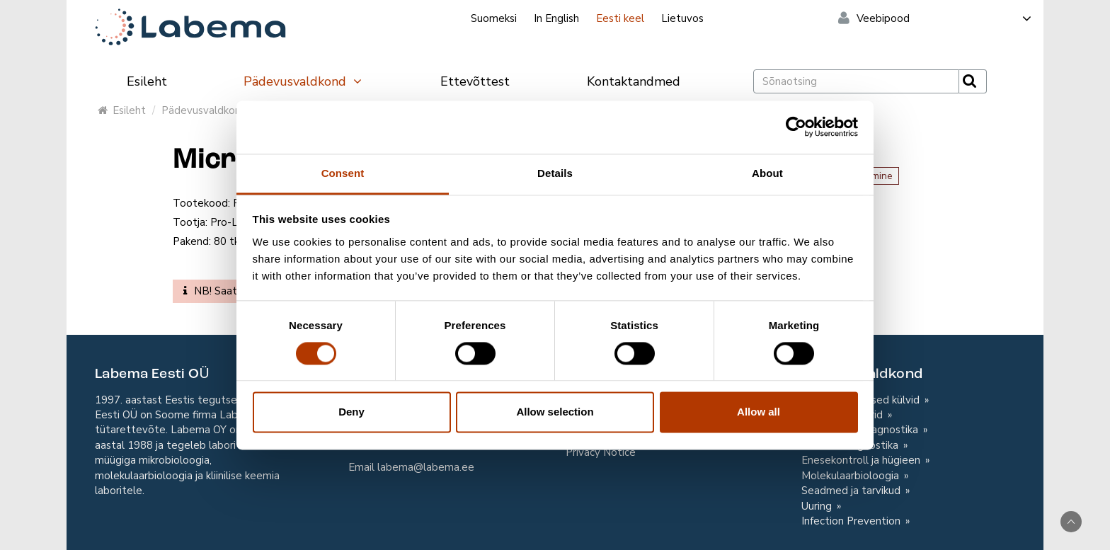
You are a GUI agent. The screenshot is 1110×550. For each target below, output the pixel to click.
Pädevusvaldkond (303, 81)
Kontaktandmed (633, 81)
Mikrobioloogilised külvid (861, 400)
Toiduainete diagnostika (861, 430)
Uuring (818, 506)
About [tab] (767, 173)
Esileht (147, 81)
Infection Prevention (852, 521)
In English (556, 18)
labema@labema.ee (425, 467)
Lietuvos (682, 18)
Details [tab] (555, 173)
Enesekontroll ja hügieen (862, 460)
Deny (351, 412)
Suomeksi (494, 18)
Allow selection (554, 412)
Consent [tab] (343, 173)
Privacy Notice (601, 452)
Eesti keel (620, 18)
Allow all (758, 412)
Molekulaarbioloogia (851, 476)
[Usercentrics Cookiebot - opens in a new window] (796, 126)
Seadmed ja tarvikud (852, 490)
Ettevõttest (475, 81)
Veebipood (945, 18)
